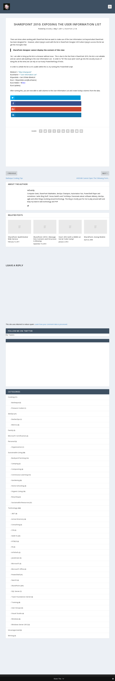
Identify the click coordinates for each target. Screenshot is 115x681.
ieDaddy (49, 29)
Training (14, 586)
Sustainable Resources (20, 486)
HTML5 (14, 525)
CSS (12, 513)
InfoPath (14, 536)
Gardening (15, 463)
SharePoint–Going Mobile (94, 220)
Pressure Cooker (17, 391)
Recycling (15, 480)
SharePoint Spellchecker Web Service (18, 221)
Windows (14, 602)
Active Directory (17, 502)
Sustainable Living (15, 436)
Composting (16, 452)
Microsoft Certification (17, 419)
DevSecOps (15, 402)
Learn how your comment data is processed (51, 307)
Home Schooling (17, 469)
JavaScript (15, 541)
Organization (16, 430)
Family (10, 414)
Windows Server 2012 (19, 608)
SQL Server (15, 574)
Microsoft (15, 547)
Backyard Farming (18, 441)
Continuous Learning (19, 458)
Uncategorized (14, 613)
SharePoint (68, 29)
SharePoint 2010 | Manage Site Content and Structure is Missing (44, 222)
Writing (11, 619)
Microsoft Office (17, 552)
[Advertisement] (57, 134)
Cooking (11, 380)
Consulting (15, 508)
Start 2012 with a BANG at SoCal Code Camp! (70, 221)
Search (14, 563)
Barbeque (15, 386)
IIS (12, 530)
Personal (11, 425)
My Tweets (10, 318)
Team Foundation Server (21, 580)
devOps (11, 397)
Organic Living (17, 475)
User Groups (16, 591)
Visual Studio (16, 597)
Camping (14, 447)
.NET (13, 497)
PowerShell (15, 558)
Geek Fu (14, 519)
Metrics (14, 408)
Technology (12, 491)
